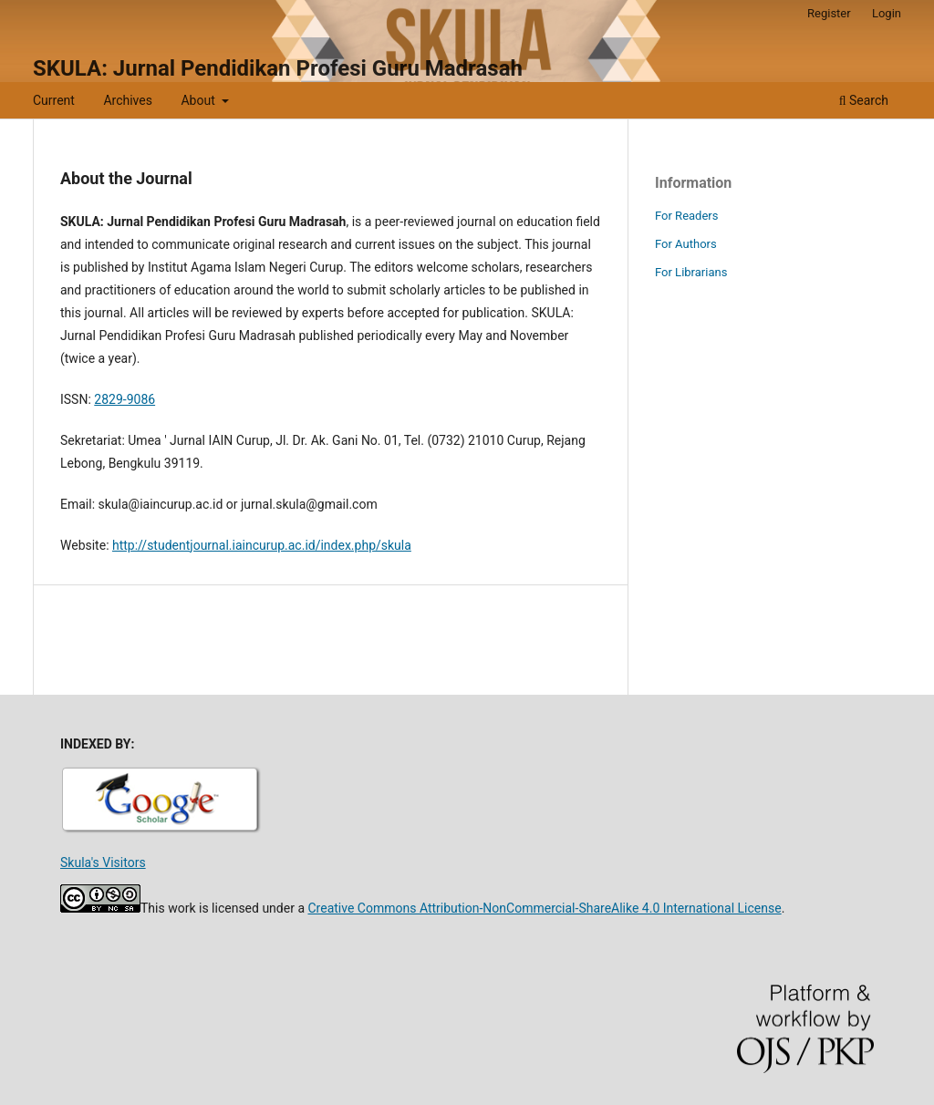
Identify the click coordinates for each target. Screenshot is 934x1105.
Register (829, 13)
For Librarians (691, 272)
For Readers (687, 215)
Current (54, 100)
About (199, 100)
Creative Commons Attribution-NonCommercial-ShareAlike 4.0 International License (544, 908)
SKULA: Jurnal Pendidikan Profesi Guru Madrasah (278, 68)
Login (886, 13)
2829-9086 (124, 399)
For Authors (686, 244)
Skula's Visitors (103, 862)
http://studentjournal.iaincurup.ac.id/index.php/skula (261, 545)
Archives (127, 100)
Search (863, 100)
